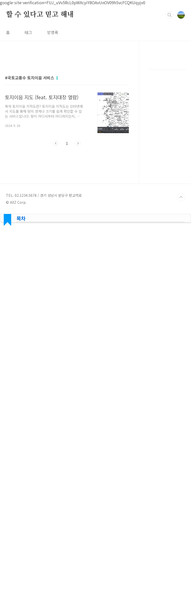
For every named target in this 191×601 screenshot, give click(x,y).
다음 (78, 143)
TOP (181, 401)
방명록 (52, 32)
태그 (28, 32)
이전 (56, 143)
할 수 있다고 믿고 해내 (40, 14)
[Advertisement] (67, 196)
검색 (169, 15)
